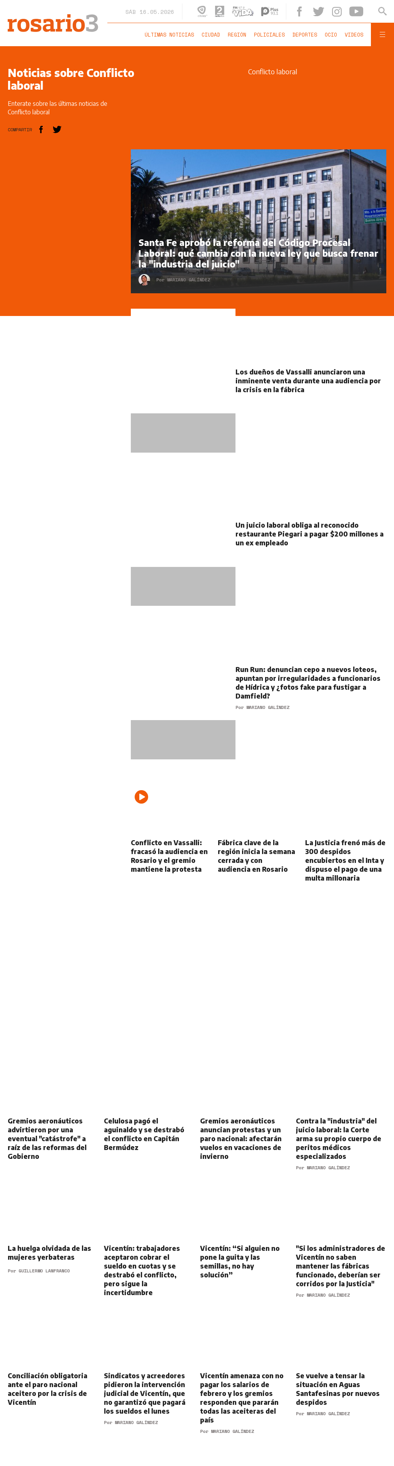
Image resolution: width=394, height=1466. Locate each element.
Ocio (331, 34)
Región (237, 34)
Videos (354, 34)
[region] (65, 264)
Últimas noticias (169, 34)
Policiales (269, 34)
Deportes (304, 34)
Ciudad (211, 34)
